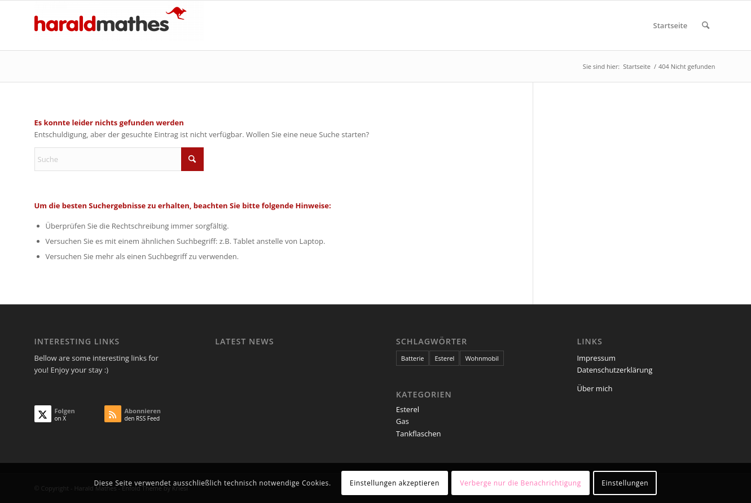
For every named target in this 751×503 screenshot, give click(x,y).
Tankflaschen (418, 433)
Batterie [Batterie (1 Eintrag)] (412, 358)
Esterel (407, 409)
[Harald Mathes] (119, 25)
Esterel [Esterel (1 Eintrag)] (444, 358)
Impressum (596, 358)
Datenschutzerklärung (614, 370)
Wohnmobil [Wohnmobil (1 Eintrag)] (481, 358)
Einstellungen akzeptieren (395, 483)
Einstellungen (624, 483)
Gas (402, 421)
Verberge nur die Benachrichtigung (520, 483)
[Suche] (706, 25)
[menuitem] (670, 25)
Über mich (594, 388)
